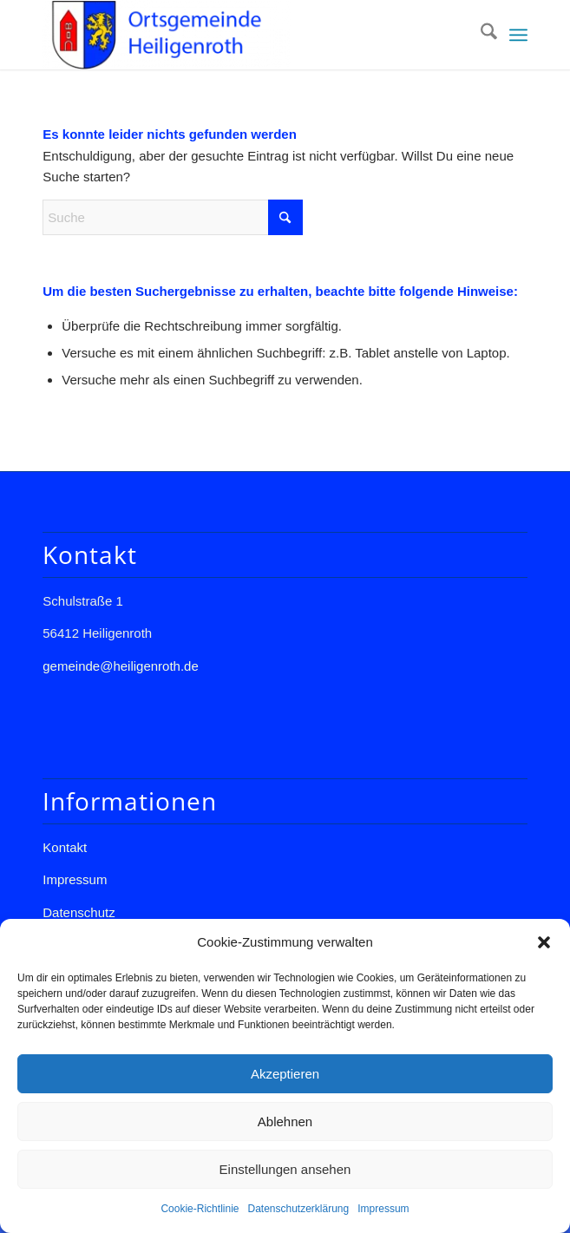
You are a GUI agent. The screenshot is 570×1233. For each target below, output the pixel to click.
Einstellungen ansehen (285, 1169)
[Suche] (480, 34)
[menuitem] (480, 34)
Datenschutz (79, 912)
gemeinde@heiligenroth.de (121, 666)
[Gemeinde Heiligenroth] (236, 34)
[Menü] (518, 35)
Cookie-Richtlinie (200, 1209)
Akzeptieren (285, 1073)
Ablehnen (285, 1121)
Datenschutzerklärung (298, 1209)
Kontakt (65, 847)
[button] (544, 942)
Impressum (383, 1209)
